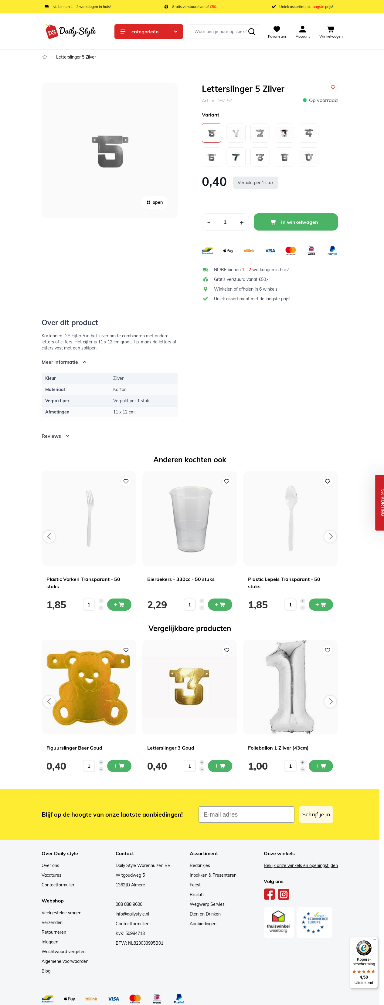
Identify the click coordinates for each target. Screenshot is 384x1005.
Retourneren (54, 932)
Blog (46, 971)
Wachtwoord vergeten (64, 951)
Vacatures (51, 875)
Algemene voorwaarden (65, 961)
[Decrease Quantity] (208, 222)
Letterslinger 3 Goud (170, 748)
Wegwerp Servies (207, 904)
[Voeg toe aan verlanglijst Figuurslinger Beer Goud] (126, 650)
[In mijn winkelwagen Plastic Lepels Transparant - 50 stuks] (321, 605)
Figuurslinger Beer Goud (74, 748)
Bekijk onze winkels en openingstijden (301, 865)
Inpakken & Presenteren (213, 875)
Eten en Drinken (205, 914)
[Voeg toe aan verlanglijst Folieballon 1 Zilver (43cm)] (327, 650)
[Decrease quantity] (101, 607)
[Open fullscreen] (110, 150)
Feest (195, 885)
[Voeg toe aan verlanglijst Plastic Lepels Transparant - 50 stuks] (327, 481)
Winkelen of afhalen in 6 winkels (245, 289)
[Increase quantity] (101, 601)
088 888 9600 (129, 904)
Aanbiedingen (203, 923)
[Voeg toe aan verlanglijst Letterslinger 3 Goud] (226, 650)
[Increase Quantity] (242, 222)
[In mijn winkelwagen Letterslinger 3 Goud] (220, 766)
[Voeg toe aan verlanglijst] (333, 87)
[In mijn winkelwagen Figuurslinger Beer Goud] (119, 766)
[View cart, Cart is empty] (331, 31)
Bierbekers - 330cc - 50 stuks (181, 579)
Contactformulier (58, 885)
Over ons (50, 865)
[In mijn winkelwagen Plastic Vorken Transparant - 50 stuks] (119, 605)
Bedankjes (200, 865)
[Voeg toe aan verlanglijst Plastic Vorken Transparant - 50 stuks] (126, 481)
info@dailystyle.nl (132, 914)
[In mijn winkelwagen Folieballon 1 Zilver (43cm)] (321, 766)
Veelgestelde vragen (61, 913)
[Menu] (374, 940)
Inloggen (50, 942)
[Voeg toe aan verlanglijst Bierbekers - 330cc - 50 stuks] (226, 481)
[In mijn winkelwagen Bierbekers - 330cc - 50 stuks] (220, 605)
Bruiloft (197, 894)
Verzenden (52, 922)
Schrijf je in (316, 814)
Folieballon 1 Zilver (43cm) (278, 748)
